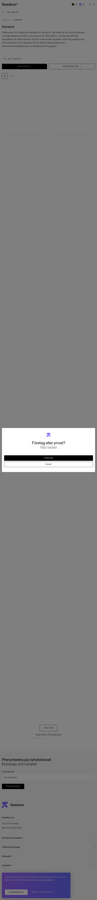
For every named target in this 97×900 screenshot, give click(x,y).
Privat (48, 464)
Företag (48, 458)
